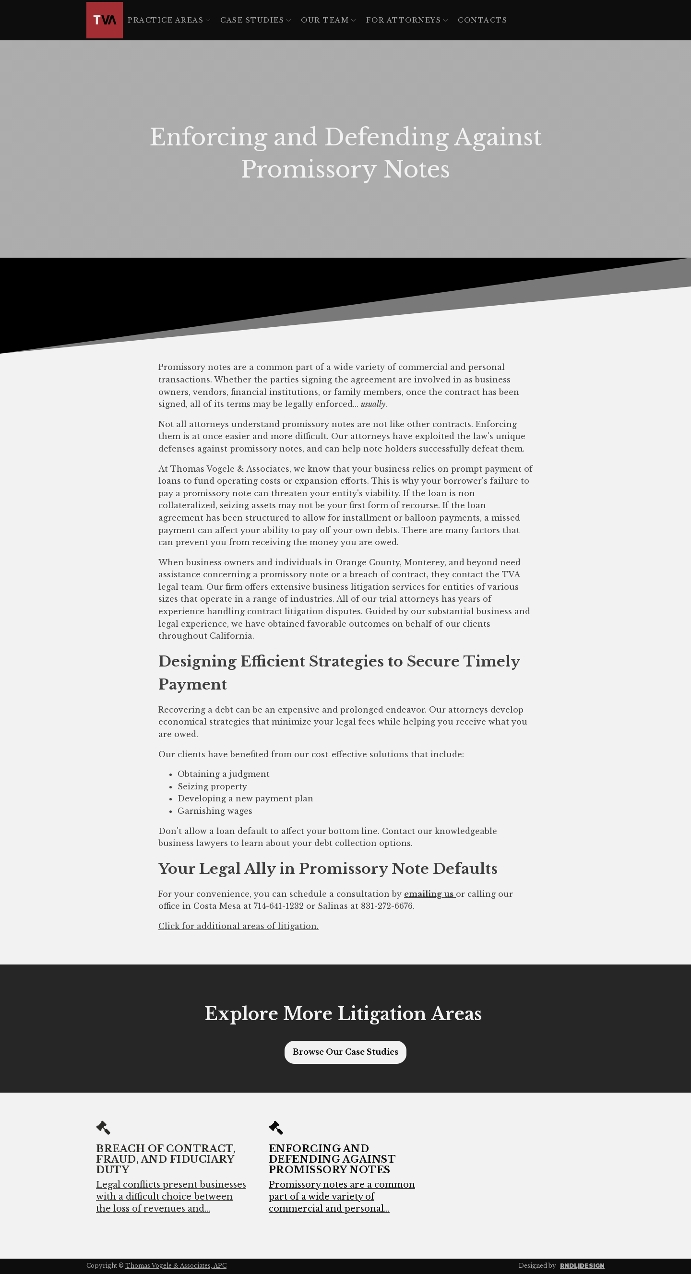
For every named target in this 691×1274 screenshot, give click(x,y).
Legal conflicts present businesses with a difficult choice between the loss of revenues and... (171, 1196)
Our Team (328, 20)
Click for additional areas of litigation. (238, 926)
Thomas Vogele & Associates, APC (175, 1265)
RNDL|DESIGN (582, 1265)
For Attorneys (407, 20)
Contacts (482, 20)
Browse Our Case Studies (345, 1052)
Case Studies (255, 20)
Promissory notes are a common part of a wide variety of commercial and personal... (342, 1196)
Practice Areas (169, 20)
